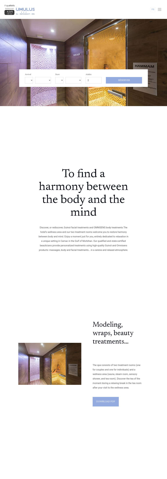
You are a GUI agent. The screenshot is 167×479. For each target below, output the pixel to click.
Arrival (28, 75)
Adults (88, 75)
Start (57, 75)
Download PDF (105, 402)
